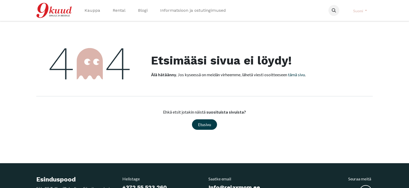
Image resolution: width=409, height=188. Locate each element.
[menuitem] (92, 10)
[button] (333, 10)
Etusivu (204, 124)
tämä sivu (296, 74)
